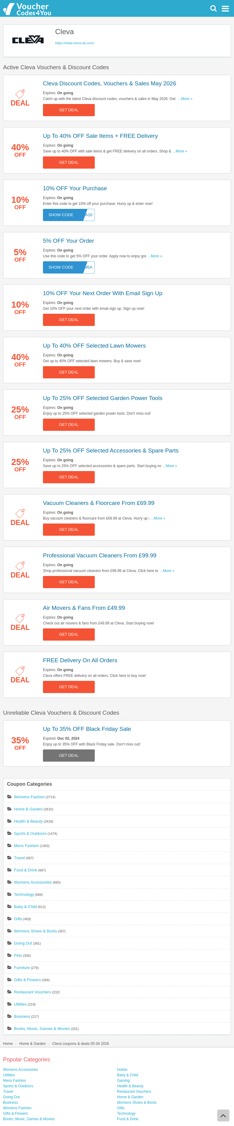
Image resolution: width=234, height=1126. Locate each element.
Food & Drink (25, 870)
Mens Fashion (26, 845)
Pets (18, 955)
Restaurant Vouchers (32, 992)
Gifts (18, 919)
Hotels (122, 1069)
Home (8, 1044)
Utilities (20, 1004)
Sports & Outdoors (30, 833)
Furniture (22, 967)
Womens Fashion (29, 797)
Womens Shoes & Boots (35, 931)
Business (22, 1016)
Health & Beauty (28, 821)
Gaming (123, 1080)
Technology (24, 894)
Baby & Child (25, 906)
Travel (19, 858)
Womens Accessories (33, 882)
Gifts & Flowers (27, 980)
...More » (185, 99)
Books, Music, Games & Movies (42, 1028)
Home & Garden (28, 809)
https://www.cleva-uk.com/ (74, 43)
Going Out (23, 943)
